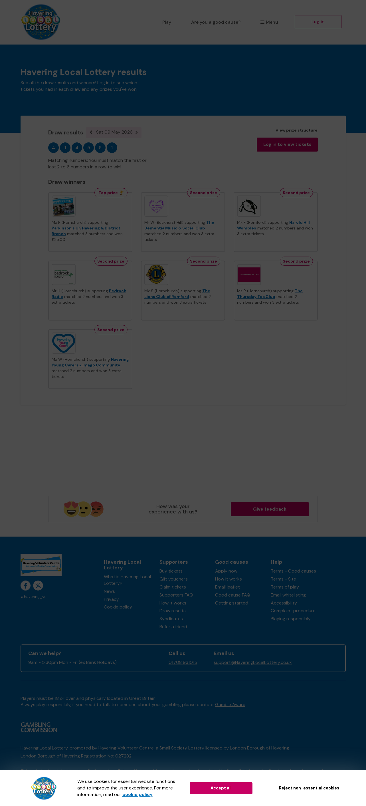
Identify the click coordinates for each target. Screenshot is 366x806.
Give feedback (269, 509)
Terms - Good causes (293, 571)
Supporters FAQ (176, 595)
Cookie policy (118, 607)
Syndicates (171, 619)
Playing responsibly (291, 619)
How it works (172, 603)
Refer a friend (173, 627)
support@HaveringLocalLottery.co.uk (253, 662)
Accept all (221, 788)
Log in (318, 22)
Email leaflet (227, 587)
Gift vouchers (173, 579)
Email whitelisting (288, 595)
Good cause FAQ (232, 595)
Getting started (231, 603)
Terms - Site (283, 579)
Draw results (172, 611)
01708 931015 (183, 662)
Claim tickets (172, 587)
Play (166, 22)
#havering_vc (33, 596)
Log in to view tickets (287, 144)
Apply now (226, 571)
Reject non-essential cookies (309, 788)
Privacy (111, 599)
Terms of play (285, 587)
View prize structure (297, 130)
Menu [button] (269, 22)
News (109, 591)
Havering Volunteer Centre (126, 748)
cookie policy (137, 794)
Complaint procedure (293, 611)
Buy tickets (171, 571)
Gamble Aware (230, 705)
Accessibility (284, 603)
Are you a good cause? (215, 22)
